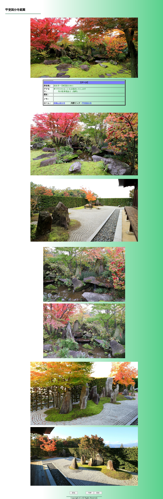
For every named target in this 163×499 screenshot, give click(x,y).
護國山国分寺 (59, 103)
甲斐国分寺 (87, 103)
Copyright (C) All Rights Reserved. (84, 498)
